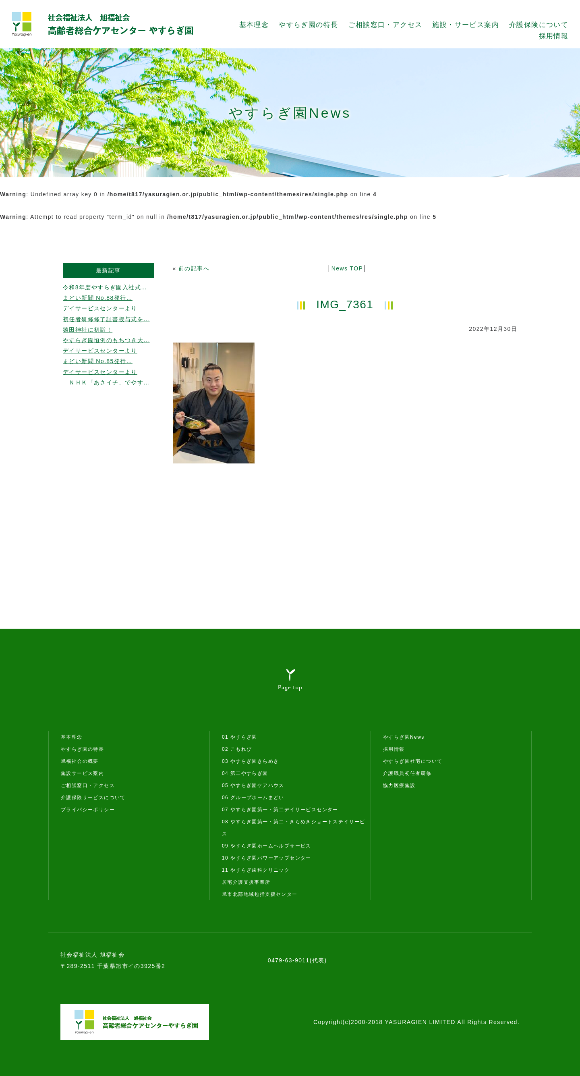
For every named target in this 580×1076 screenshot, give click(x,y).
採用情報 (554, 36)
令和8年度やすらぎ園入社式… (105, 287)
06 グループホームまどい (253, 797)
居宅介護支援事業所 (246, 882)
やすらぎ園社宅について (412, 761)
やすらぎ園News (404, 737)
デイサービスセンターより (100, 308)
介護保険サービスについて (93, 797)
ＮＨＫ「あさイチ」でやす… (106, 382)
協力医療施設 (399, 785)
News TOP (347, 268)
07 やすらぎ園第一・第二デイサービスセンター (280, 809)
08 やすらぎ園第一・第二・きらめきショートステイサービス (293, 828)
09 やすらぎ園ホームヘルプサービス (266, 846)
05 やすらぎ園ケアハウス (253, 785)
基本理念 (254, 25)
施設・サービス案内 (465, 25)
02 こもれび (237, 749)
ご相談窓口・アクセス (385, 25)
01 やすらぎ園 (239, 737)
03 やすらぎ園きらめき (250, 761)
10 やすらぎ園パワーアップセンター (266, 858)
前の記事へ (193, 268)
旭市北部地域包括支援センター (260, 894)
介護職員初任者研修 (407, 773)
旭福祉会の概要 (80, 761)
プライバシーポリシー (88, 809)
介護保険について (538, 25)
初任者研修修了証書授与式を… (106, 319)
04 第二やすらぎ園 (245, 773)
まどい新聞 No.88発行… (98, 298)
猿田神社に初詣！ (87, 329)
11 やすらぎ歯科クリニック (256, 870)
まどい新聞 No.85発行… (98, 361)
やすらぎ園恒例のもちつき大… (106, 340)
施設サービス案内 (82, 773)
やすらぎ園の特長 (308, 25)
